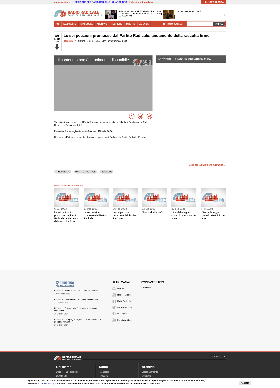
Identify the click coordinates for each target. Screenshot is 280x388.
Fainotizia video (124, 320)
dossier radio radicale (142, 2)
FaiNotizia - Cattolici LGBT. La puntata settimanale (76, 299)
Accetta (245, 383)
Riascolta (103, 376)
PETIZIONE (106, 171)
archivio (102, 24)
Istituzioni (146, 376)
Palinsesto (104, 372)
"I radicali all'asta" (152, 212)
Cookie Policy (47, 383)
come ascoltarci (62, 2)
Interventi (164, 59)
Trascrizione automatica (193, 59)
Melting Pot (122, 314)
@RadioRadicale (124, 307)
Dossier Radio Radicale (67, 372)
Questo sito (61, 376)
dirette (130, 24)
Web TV (120, 288)
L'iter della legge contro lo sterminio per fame (183, 215)
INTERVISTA (70, 41)
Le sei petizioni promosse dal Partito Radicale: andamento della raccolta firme (66, 217)
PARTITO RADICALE (85, 171)
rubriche (116, 24)
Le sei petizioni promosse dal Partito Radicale (95, 215)
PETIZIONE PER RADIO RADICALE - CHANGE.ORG (101, 2)
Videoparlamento (150, 372)
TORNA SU (216, 356)
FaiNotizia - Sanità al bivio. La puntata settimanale (76, 290)
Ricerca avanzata (174, 24)
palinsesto (70, 24)
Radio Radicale (124, 295)
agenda (144, 24)
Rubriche (147, 287)
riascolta (87, 24)
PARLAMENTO (63, 171)
